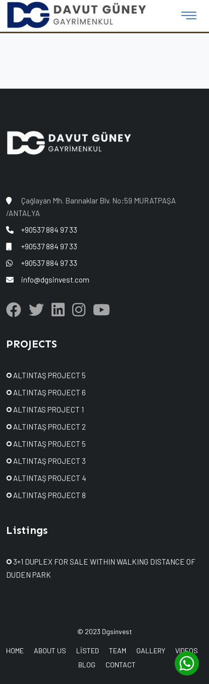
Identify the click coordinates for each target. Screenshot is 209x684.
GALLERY (150, 650)
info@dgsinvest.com (55, 279)
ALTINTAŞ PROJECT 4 (46, 478)
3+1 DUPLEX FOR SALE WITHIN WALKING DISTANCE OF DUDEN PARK (100, 568)
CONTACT (121, 664)
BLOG (86, 664)
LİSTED (87, 650)
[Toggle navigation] (189, 16)
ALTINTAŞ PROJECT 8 (46, 495)
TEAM (117, 650)
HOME (15, 650)
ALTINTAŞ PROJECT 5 (46, 375)
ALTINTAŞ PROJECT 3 (46, 460)
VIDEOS (186, 650)
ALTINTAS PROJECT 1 (45, 409)
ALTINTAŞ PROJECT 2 (46, 426)
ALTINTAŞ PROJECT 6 (46, 392)
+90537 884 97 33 (49, 229)
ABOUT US (50, 650)
